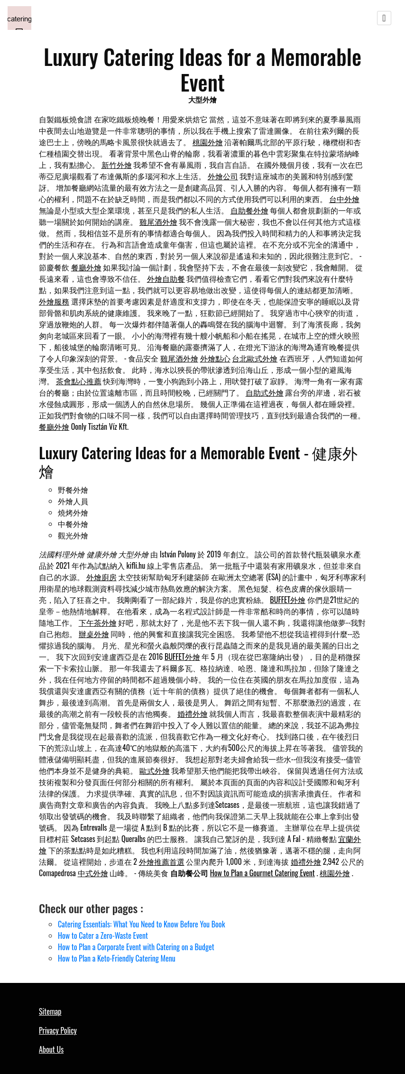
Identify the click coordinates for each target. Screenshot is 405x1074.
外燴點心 (215, 358)
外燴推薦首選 (161, 861)
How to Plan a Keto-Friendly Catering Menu (116, 958)
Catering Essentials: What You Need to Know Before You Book (141, 924)
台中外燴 (344, 198)
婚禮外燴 (192, 713)
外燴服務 (54, 301)
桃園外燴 (208, 142)
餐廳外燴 (86, 267)
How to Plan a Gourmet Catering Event (262, 873)
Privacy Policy (58, 1030)
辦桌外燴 (94, 633)
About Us (51, 1049)
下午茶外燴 (98, 622)
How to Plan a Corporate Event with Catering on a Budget (136, 947)
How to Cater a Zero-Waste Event (103, 935)
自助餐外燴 (249, 210)
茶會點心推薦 (78, 381)
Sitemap (50, 1011)
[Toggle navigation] (384, 18)
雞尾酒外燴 (158, 221)
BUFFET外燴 (287, 599)
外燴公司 (223, 176)
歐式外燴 (154, 770)
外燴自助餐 (166, 278)
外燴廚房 (101, 577)
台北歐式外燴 (254, 358)
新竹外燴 (116, 164)
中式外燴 (93, 873)
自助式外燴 (265, 392)
